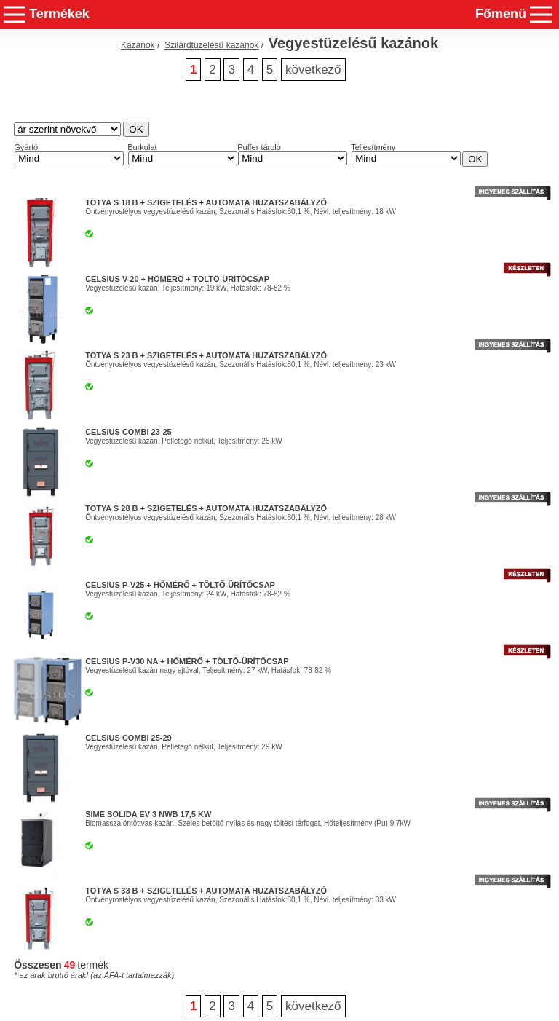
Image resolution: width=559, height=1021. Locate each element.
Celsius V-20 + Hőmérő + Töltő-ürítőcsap (177, 279)
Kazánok (138, 45)
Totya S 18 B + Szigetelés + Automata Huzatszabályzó (206, 202)
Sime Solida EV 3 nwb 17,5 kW (148, 814)
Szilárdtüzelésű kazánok (211, 45)
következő (313, 69)
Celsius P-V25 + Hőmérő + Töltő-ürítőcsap (180, 584)
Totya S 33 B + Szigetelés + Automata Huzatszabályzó (206, 890)
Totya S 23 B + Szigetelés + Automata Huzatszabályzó (206, 355)
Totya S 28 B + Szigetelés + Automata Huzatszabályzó (206, 508)
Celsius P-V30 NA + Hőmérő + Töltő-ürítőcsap (186, 661)
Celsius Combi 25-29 (128, 737)
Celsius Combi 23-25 (128, 431)
